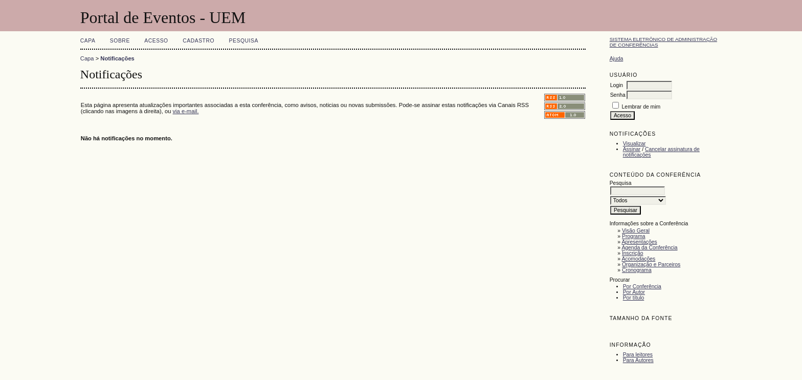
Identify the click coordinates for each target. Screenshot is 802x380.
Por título (633, 298)
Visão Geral (636, 231)
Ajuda (616, 58)
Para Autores (638, 360)
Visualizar (634, 143)
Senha (618, 95)
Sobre (120, 41)
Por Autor (634, 292)
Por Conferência (642, 286)
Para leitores (638, 354)
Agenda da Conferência (649, 247)
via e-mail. (186, 111)
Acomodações (638, 259)
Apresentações (639, 242)
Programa (633, 236)
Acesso (156, 41)
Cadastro (198, 41)
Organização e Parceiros (651, 264)
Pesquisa (243, 41)
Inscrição (632, 253)
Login (616, 85)
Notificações (117, 58)
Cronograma (637, 270)
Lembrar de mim (641, 107)
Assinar (632, 149)
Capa (88, 41)
